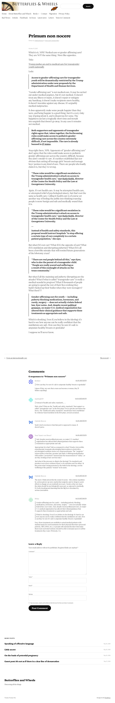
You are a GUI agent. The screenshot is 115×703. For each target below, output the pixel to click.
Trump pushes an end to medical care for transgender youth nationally (54, 65)
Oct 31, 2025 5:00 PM (80, 498)
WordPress (108, 698)
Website (31, 594)
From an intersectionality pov (16, 358)
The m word (104, 358)
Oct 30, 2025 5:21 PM (81, 380)
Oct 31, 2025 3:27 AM (81, 476)
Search (88, 6)
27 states (46, 144)
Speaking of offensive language (19, 643)
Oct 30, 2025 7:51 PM (81, 435)
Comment (32, 551)
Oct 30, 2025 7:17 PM (81, 421)
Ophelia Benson (39, 40)
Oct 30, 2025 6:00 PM (80, 398)
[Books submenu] (38, 13)
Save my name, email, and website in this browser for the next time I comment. (51, 603)
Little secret (10, 649)
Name (31, 577)
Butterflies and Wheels (19, 680)
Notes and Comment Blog (52, 40)
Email (30, 585)
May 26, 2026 (107, 644)
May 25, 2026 (107, 661)
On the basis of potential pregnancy (21, 655)
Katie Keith (68, 178)
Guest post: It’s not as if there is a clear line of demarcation (31, 661)
